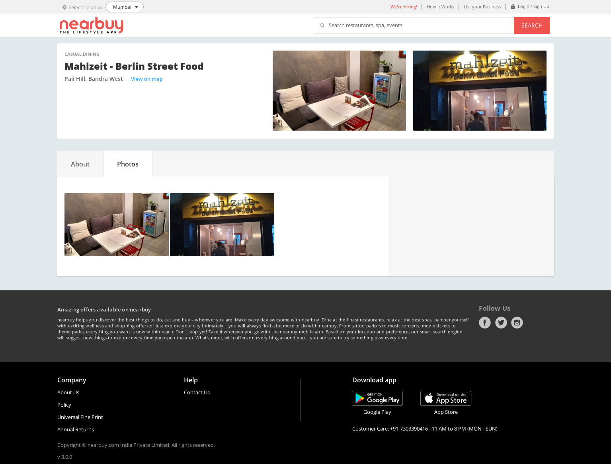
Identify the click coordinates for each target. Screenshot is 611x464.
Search (532, 25)
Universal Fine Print (80, 417)
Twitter (501, 323)
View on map (147, 78)
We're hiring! (403, 7)
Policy (64, 404)
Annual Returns (75, 429)
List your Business (482, 7)
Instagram (517, 323)
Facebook (485, 323)
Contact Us (197, 392)
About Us (68, 392)
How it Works (440, 7)
